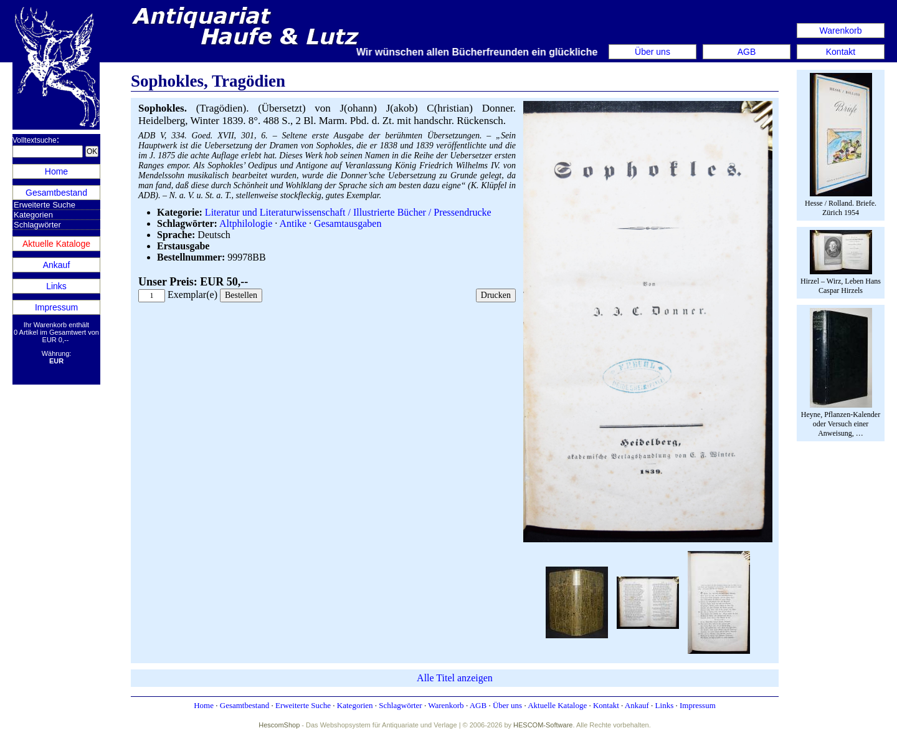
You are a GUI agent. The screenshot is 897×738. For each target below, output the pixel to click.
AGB (747, 52)
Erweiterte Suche (44, 204)
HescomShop (279, 725)
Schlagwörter (37, 224)
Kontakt (840, 52)
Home (56, 171)
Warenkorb (841, 31)
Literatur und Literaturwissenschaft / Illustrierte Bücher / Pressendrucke (348, 212)
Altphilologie (245, 223)
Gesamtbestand (56, 193)
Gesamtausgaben (347, 223)
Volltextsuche (34, 140)
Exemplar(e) (192, 294)
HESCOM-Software (542, 725)
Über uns (652, 52)
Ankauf (56, 265)
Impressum (56, 307)
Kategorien (33, 214)
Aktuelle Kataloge (56, 244)
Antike (292, 223)
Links (56, 286)
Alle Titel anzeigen (455, 678)
